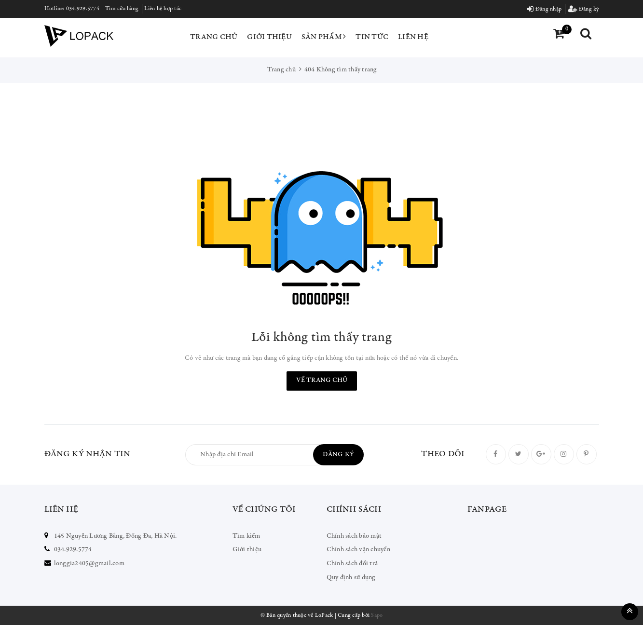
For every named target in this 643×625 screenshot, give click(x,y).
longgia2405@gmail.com (89, 563)
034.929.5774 (82, 9)
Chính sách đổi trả (352, 563)
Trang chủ (213, 37)
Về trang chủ (321, 380)
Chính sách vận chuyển (358, 549)
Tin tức (372, 37)
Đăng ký (583, 9)
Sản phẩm (323, 36)
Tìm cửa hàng (121, 9)
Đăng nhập (544, 9)
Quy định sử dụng (351, 577)
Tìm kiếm (246, 536)
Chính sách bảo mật (354, 536)
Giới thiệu (269, 37)
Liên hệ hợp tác (162, 9)
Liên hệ (413, 37)
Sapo (377, 615)
